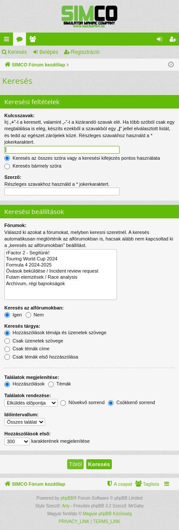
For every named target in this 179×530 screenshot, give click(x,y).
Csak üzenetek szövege (33, 340)
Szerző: (12, 177)
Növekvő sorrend (82, 402)
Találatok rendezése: (27, 395)
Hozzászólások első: (27, 433)
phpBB (67, 498)
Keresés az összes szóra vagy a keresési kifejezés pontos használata (82, 158)
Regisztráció (85, 52)
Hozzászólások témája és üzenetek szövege (55, 332)
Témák (59, 383)
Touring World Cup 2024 (60, 259)
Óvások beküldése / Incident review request (60, 271)
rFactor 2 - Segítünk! (60, 253)
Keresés (17, 52)
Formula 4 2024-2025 (60, 265)
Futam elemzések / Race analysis (60, 277)
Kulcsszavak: (19, 115)
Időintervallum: (21, 414)
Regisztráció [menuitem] (174, 41)
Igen (13, 314)
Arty (66, 506)
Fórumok (21, 41)
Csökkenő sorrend (131, 402)
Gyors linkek (8, 41)
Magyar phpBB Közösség (107, 513)
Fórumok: (15, 225)
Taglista (34, 41)
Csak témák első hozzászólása (41, 356)
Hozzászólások (24, 383)
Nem (35, 314)
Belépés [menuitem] (161, 41)
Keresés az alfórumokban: (34, 307)
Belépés (48, 52)
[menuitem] (147, 484)
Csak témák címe (26, 348)
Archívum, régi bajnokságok (60, 284)
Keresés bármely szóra (33, 165)
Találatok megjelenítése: (31, 377)
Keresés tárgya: (22, 326)
